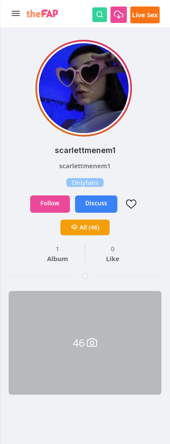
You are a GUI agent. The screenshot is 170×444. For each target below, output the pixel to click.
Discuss (96, 203)
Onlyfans (85, 182)
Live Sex (145, 14)
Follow (50, 203)
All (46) (85, 227)
